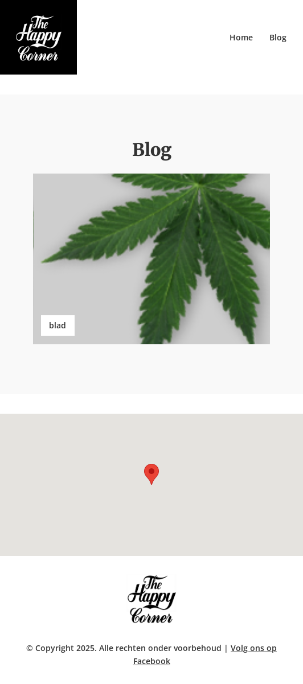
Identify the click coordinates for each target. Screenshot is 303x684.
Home (241, 37)
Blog (277, 37)
